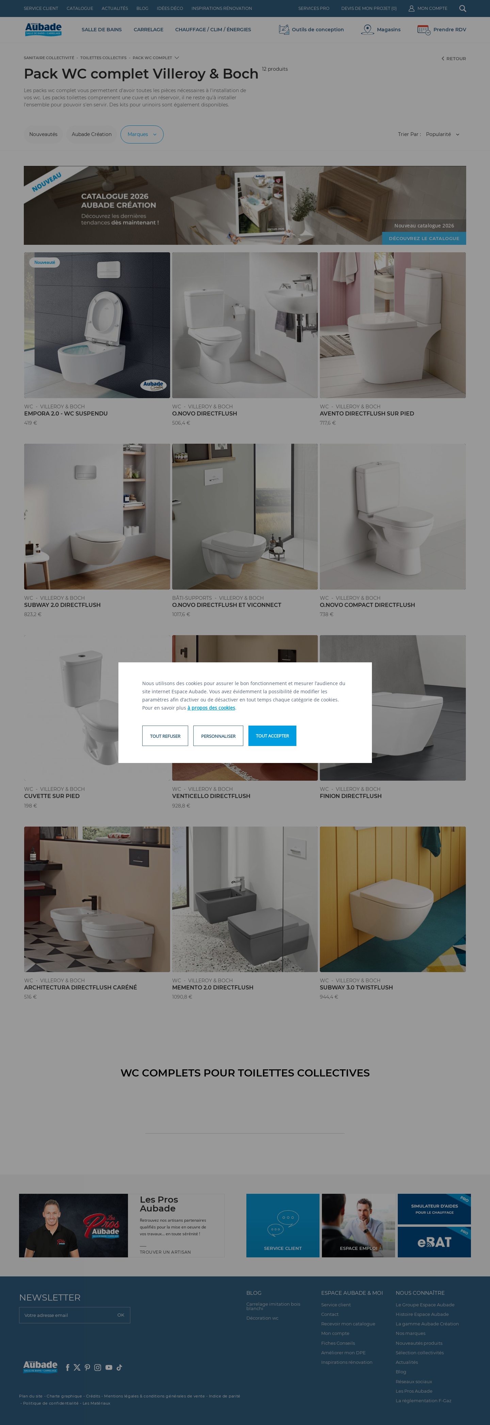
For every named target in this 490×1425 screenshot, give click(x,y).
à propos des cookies (211, 708)
